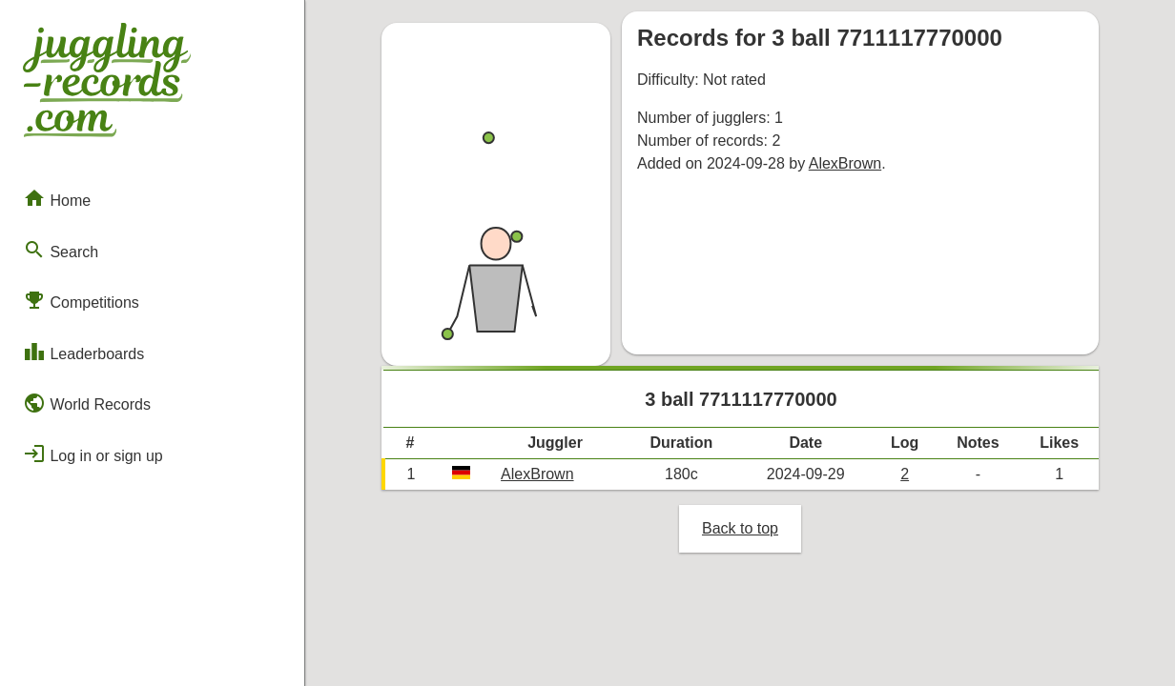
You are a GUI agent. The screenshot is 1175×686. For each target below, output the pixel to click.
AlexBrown (845, 163)
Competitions (81, 300)
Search (60, 249)
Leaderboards (83, 351)
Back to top (740, 528)
